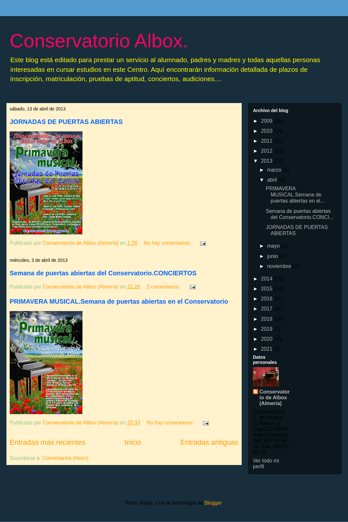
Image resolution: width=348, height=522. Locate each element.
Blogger (213, 503)
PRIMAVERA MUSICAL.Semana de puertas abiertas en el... (295, 195)
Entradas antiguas (209, 442)
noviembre (280, 266)
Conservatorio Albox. (99, 41)
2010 (267, 131)
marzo (275, 170)
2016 (267, 298)
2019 (267, 329)
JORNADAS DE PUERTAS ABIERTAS (66, 121)
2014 (267, 278)
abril (272, 180)
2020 (267, 339)
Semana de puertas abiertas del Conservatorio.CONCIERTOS (103, 273)
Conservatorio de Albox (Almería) (274, 397)
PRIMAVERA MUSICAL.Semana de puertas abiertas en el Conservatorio (119, 301)
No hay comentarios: (168, 243)
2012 (267, 151)
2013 (267, 161)
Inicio (132, 442)
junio (273, 256)
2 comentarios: (164, 286)
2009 (267, 121)
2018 (267, 319)
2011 (267, 141)
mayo (274, 246)
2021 (267, 349)
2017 (267, 308)
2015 (267, 288)
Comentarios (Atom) (65, 458)
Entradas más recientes (47, 442)
